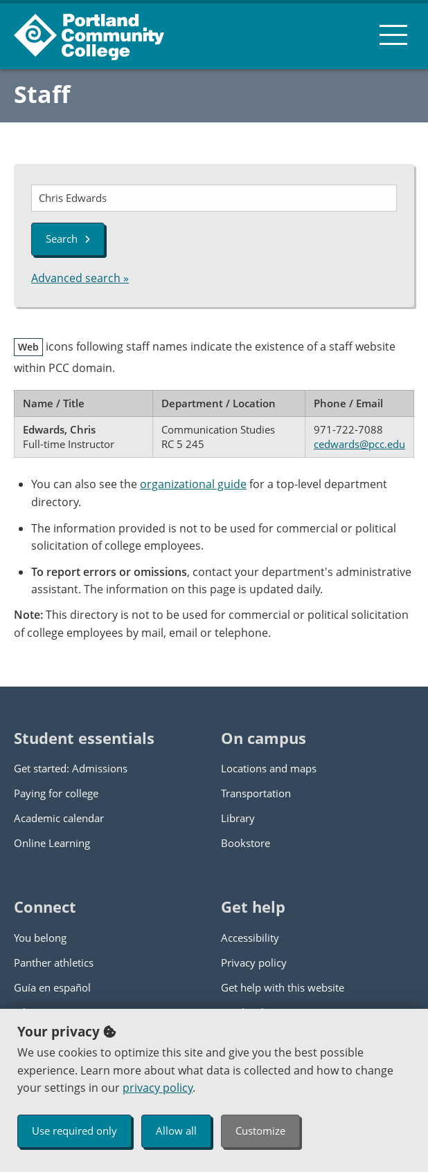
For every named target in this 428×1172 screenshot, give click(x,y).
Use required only (74, 1130)
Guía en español (52, 987)
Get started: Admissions (70, 768)
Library (238, 818)
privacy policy (158, 1087)
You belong (40, 938)
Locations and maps (268, 768)
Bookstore (245, 843)
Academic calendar (59, 818)
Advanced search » (80, 278)
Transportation (256, 793)
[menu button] (393, 34)
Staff (42, 94)
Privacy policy (254, 962)
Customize (260, 1130)
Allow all (176, 1130)
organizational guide (193, 484)
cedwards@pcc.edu (359, 444)
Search (68, 238)
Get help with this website (282, 987)
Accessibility (250, 938)
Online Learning (52, 843)
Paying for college (56, 793)
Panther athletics (53, 962)
